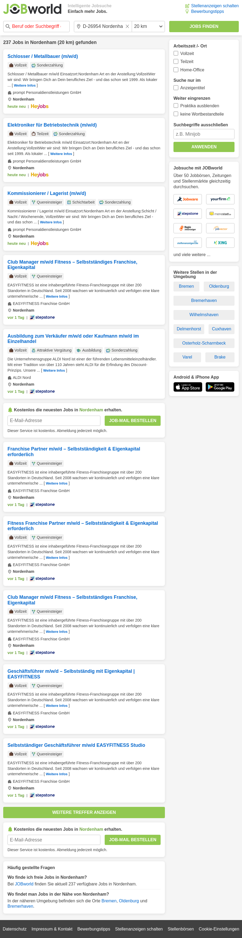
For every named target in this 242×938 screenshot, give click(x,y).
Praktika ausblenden (199, 106)
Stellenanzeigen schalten (215, 5)
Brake (220, 357)
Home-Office (192, 70)
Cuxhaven (221, 329)
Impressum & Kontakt (52, 929)
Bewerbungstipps (207, 11)
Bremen (108, 901)
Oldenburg (129, 901)
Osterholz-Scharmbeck (204, 343)
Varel (187, 357)
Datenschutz (15, 929)
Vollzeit (187, 53)
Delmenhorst (189, 329)
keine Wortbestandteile (202, 114)
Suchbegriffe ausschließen (200, 125)
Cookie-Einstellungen (219, 929)
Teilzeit (187, 61)
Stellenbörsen (181, 929)
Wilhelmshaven (204, 314)
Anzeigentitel (192, 88)
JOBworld (24, 884)
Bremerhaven (20, 906)
